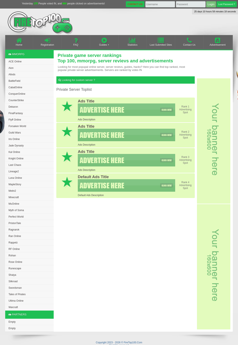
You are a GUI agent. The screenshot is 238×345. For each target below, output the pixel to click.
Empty (12, 321)
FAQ (76, 41)
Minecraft (14, 197)
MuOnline (14, 203)
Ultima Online (16, 300)
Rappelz (13, 242)
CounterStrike (16, 100)
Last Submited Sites (161, 41)
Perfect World (16, 216)
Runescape (15, 268)
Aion (11, 68)
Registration (47, 41)
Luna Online (15, 177)
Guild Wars (15, 132)
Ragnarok (14, 229)
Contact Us (189, 41)
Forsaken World (17, 126)
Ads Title (86, 101)
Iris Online (14, 139)
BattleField (14, 80)
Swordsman (15, 287)
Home (19, 41)
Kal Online (14, 152)
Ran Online (15, 236)
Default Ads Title (93, 177)
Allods (12, 74)
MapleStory (15, 184)
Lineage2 (14, 171)
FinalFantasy (16, 113)
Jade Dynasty (16, 145)
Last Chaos (15, 165)
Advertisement (217, 41)
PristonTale (15, 223)
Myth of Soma (16, 210)
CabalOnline (15, 87)
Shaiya (12, 274)
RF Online (14, 249)
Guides (104, 41)
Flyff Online (15, 119)
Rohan (12, 255)
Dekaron (13, 106)
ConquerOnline (17, 93)
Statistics (132, 41)
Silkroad (13, 281)
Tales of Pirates (17, 294)
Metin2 (12, 190)
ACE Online (15, 61)
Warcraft (13, 307)
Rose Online (15, 262)
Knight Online (16, 158)
